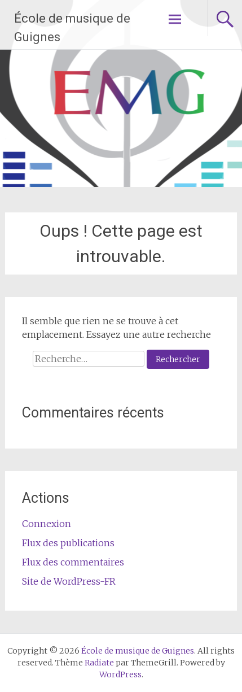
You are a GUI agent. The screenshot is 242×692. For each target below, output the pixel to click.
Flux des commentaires (73, 562)
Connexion (46, 523)
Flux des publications (68, 543)
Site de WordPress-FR (69, 581)
